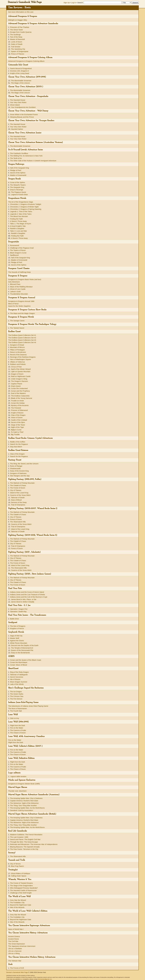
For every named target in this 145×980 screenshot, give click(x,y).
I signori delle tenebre (18, 776)
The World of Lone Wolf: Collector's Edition (27, 911)
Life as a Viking (14, 953)
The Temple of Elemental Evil (22, 648)
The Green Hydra (16, 694)
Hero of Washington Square (20, 359)
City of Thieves (15, 490)
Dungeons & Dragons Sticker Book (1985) (24, 784)
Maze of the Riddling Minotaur (21, 287)
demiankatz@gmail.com (45, 979)
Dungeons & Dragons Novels (21, 317)
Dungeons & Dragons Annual (21, 298)
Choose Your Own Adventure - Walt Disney (28, 111)
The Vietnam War (14, 961)
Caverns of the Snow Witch (20, 495)
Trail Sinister (15, 47)
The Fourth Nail (16, 711)
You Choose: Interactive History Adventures (27, 933)
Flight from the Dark (17, 725)
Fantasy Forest (14, 460)
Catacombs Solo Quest (18, 65)
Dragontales (13, 242)
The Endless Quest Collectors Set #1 (22, 335)
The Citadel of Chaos (18, 485)
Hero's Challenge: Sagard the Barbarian (26, 688)
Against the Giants (17, 640)
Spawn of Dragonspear (19, 51)
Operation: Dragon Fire (18, 609)
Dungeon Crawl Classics (18, 268)
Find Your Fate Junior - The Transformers (27, 615)
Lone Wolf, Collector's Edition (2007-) (25, 746)
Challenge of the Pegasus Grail (22, 248)
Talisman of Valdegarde (19, 675)
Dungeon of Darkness (18, 473)
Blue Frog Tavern (17, 866)
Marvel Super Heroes (17, 787)
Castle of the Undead (19, 420)
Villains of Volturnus (17, 362)
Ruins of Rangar (16, 466)
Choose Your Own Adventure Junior (24, 133)
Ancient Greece (14, 936)
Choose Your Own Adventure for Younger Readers (31, 121)
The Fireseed (16, 408)
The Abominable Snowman (21, 81)
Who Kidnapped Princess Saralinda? (24, 888)
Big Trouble (15, 434)
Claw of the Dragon (18, 415)
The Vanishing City (18, 49)
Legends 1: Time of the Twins (21, 211)
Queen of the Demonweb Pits (22, 650)
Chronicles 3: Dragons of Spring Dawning (25, 209)
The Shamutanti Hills (18, 522)
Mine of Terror (13, 304)
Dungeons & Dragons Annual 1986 (21, 301)
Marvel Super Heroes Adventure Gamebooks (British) (32, 814)
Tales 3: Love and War (18, 231)
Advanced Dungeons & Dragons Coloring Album (30, 57)
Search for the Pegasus (19, 444)
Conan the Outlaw (18, 403)
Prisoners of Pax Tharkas (19, 27)
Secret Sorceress (16, 677)
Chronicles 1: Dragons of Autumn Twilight (25, 204)
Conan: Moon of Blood (18, 665)
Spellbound (14, 255)
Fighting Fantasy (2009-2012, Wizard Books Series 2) (32, 535)
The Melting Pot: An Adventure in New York (26, 156)
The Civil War (13, 941)
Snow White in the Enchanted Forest (24, 114)
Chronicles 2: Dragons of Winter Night (24, 207)
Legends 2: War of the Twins (20, 214)
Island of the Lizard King (19, 493)
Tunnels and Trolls (16, 860)
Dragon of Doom (17, 374)
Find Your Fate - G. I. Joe (19, 605)
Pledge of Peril (15, 170)
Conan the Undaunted (19, 388)
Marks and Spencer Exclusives (21, 780)
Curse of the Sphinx (17, 182)
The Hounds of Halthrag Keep (19, 272)
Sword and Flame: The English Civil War (25, 839)
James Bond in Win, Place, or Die (23, 599)
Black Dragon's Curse (18, 253)
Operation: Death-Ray (18, 611)
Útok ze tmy (14, 718)
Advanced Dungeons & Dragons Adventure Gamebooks (33, 23)
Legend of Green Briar (19, 194)
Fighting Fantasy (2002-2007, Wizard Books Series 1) (32, 508)
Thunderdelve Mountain (19, 294)
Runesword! (14, 245)
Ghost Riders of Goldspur (20, 873)
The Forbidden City (17, 902)
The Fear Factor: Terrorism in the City (24, 849)
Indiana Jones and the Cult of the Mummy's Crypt (28, 597)
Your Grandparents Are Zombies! (23, 107)
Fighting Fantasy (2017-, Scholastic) (24, 552)
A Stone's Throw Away (18, 221)
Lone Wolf (13, 715)
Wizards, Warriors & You (19, 879)
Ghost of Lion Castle (17, 289)
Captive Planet (16, 384)
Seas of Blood (16, 500)
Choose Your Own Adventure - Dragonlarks (28, 96)
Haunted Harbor (17, 129)
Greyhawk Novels (16, 632)
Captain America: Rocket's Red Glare (24, 801)
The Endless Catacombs (20, 396)
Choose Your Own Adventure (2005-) (25, 87)
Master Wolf (14, 638)
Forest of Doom (16, 519)
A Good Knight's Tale (18, 226)
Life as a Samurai (14, 951)
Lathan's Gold (15, 291)
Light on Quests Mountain (20, 371)
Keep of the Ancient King (19, 471)
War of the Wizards (17, 907)
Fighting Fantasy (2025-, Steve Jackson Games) (29, 574)
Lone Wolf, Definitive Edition (21, 758)
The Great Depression (16, 944)
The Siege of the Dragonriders (21, 885)
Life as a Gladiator (15, 948)
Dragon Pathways (16, 164)
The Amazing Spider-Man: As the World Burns (27, 808)
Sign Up (67, 3)
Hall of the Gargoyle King (19, 168)
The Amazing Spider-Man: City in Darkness (26, 798)
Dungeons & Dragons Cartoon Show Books (27, 310)
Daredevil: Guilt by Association (21, 810)
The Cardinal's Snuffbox (19, 153)
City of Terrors (15, 864)
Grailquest (12, 622)
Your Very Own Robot (18, 102)
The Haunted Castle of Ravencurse (23, 890)
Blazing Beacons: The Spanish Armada (25, 847)
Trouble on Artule (17, 401)
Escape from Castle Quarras (20, 32)
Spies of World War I (16, 929)
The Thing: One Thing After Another (23, 805)
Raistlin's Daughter (17, 228)
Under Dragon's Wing (19, 379)
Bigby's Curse (16, 430)
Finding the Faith (16, 219)
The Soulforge (15, 35)
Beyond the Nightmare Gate (20, 905)
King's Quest (16, 386)
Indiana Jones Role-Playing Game (23, 702)
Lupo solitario (14, 773)
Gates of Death (16, 44)
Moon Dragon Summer (18, 682)
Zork (10, 964)
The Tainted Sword (17, 328)
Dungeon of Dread (17, 345)
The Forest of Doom (17, 488)
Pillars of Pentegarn (17, 350)
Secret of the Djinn (18, 422)
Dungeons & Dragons (17, 276)
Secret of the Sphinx (17, 173)
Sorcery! (11, 853)
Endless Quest (14, 331)
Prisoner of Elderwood (19, 410)
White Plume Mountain (18, 643)
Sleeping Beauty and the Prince (22, 117)
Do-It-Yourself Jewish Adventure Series (25, 150)
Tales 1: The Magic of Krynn (20, 224)
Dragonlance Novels (17, 198)
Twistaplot (13, 870)
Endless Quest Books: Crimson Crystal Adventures (30, 438)
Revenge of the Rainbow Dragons (23, 357)
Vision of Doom (16, 417)
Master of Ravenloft (17, 39)
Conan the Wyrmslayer (18, 662)
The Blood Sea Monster (19, 216)
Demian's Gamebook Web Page (25, 2)
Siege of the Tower (18, 425)
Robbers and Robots (18, 364)
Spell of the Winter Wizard (21, 369)
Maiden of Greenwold (18, 175)
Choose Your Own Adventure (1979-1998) (27, 77)
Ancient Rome (13, 939)
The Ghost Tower (16, 30)
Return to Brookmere (18, 352)
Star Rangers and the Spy (20, 476)
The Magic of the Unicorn (20, 83)
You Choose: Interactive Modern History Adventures (31, 957)
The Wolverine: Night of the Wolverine (24, 803)
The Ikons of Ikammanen (17, 708)
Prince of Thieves (17, 54)
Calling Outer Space (18, 876)
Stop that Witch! (16, 447)
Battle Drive (14, 619)
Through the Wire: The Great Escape (24, 842)
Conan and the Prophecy (20, 391)
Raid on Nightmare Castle (20, 376)
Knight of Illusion (17, 413)
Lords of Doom (16, 42)
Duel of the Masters (18, 393)
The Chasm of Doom (18, 733)
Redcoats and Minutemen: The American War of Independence (34, 844)
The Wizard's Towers (18, 185)
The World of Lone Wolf (19, 896)
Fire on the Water (16, 728)
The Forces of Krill (17, 968)
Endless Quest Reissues (18, 450)
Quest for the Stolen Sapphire (19, 306)
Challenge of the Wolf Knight (21, 893)
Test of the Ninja (16, 37)
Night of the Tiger (17, 427)
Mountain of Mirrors (17, 347)
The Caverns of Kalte (18, 730)
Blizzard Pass (15, 284)
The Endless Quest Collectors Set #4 (22, 342)
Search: (80, 3)
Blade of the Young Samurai (21, 398)
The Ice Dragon (16, 691)
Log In (73, 3)
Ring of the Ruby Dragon (19, 672)
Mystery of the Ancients (20, 405)
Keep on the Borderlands (20, 653)
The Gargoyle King (17, 187)
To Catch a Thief (17, 432)
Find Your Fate (15, 588)
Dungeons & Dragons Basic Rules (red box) (24, 279)
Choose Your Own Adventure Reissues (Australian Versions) (35, 142)
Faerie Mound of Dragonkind (21, 68)
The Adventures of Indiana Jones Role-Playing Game (28, 706)
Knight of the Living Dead (19, 73)
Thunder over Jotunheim (17, 791)
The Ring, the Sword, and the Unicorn (24, 464)
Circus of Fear (16, 367)
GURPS (11, 656)
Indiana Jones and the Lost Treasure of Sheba (27, 594)
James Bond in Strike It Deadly (22, 602)
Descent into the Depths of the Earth (24, 645)
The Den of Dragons (17, 626)
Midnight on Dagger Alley (17, 20)
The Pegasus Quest (18, 192)
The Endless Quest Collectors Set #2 (22, 338)
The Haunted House (17, 100)
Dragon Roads (14, 179)
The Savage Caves (17, 321)
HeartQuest (13, 668)
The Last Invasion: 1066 (19, 837)
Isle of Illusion (15, 679)
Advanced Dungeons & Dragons (22, 16)
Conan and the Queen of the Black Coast (25, 660)
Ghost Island (15, 105)
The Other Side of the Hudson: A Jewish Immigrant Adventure (33, 161)
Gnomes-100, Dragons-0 (19, 71)
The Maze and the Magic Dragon (22, 313)
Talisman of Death (18, 497)
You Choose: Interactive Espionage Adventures (29, 925)
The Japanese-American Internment (21, 946)
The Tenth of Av (16, 158)
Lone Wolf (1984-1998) (18, 722)
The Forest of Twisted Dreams (21, 883)
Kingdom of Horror (17, 628)
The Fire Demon (16, 699)
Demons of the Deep (19, 502)
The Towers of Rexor (18, 250)
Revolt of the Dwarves (18, 355)
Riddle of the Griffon (17, 442)
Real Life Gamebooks (17, 831)
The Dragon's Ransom (19, 381)
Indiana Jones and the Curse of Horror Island (27, 592)
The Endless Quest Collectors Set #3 (22, 340)
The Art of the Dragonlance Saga (20, 202)
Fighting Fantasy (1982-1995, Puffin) (24, 479)
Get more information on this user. (21, 12)
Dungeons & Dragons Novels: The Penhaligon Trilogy (32, 324)
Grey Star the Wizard (18, 900)
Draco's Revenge (16, 190)
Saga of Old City (16, 636)
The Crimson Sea (16, 696)
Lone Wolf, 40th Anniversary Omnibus (26, 736)
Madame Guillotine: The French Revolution (26, 835)
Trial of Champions (18, 505)
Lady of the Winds (17, 684)
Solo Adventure (14, 282)
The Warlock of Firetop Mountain (22, 483)
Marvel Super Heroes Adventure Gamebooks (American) (33, 795)
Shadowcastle (15, 468)
